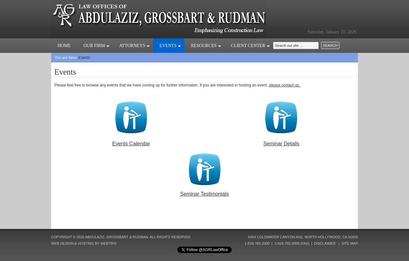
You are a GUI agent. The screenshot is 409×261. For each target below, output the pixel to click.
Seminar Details (281, 143)
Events (170, 45)
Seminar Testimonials (204, 194)
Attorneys (134, 45)
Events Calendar (131, 143)
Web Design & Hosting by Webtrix (84, 243)
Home (64, 45)
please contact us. (285, 85)
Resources (206, 45)
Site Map (350, 243)
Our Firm (96, 45)
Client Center (250, 45)
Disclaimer (325, 243)
